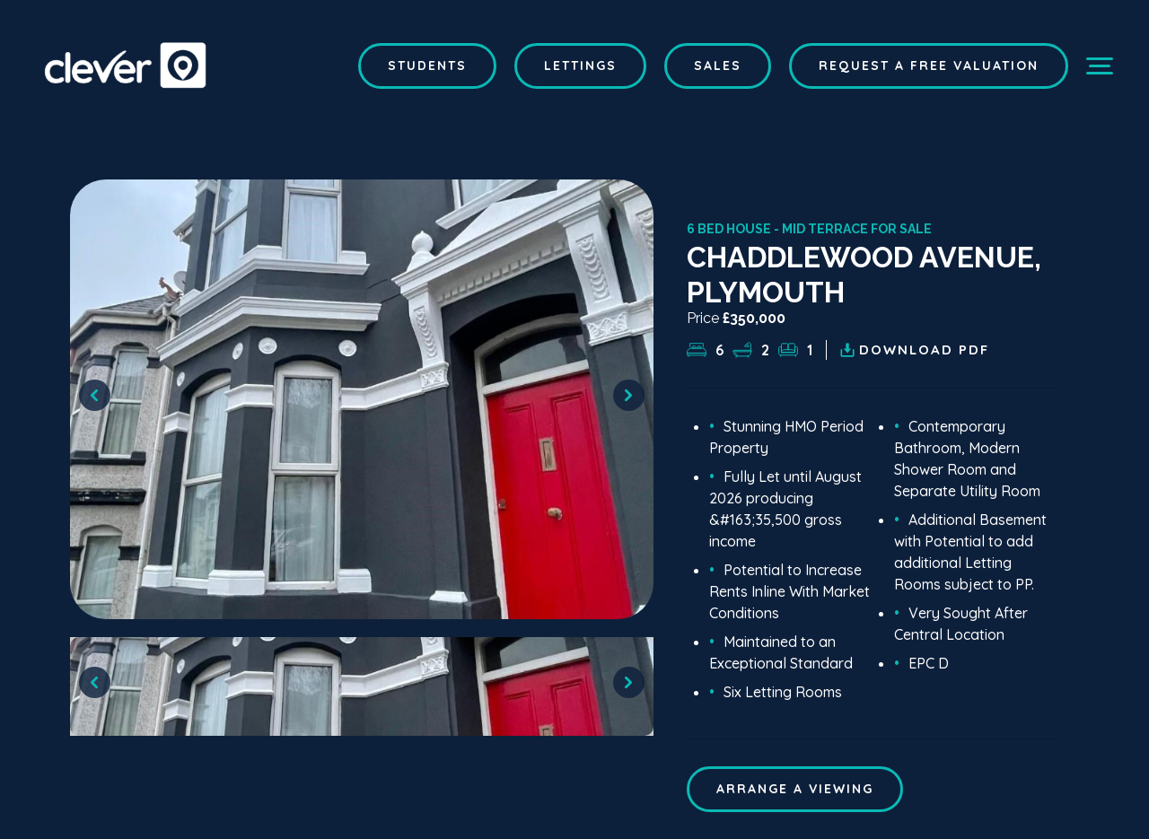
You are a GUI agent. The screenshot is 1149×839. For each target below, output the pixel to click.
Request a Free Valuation (929, 65)
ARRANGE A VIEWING (794, 789)
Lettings (580, 65)
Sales (717, 65)
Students (427, 65)
